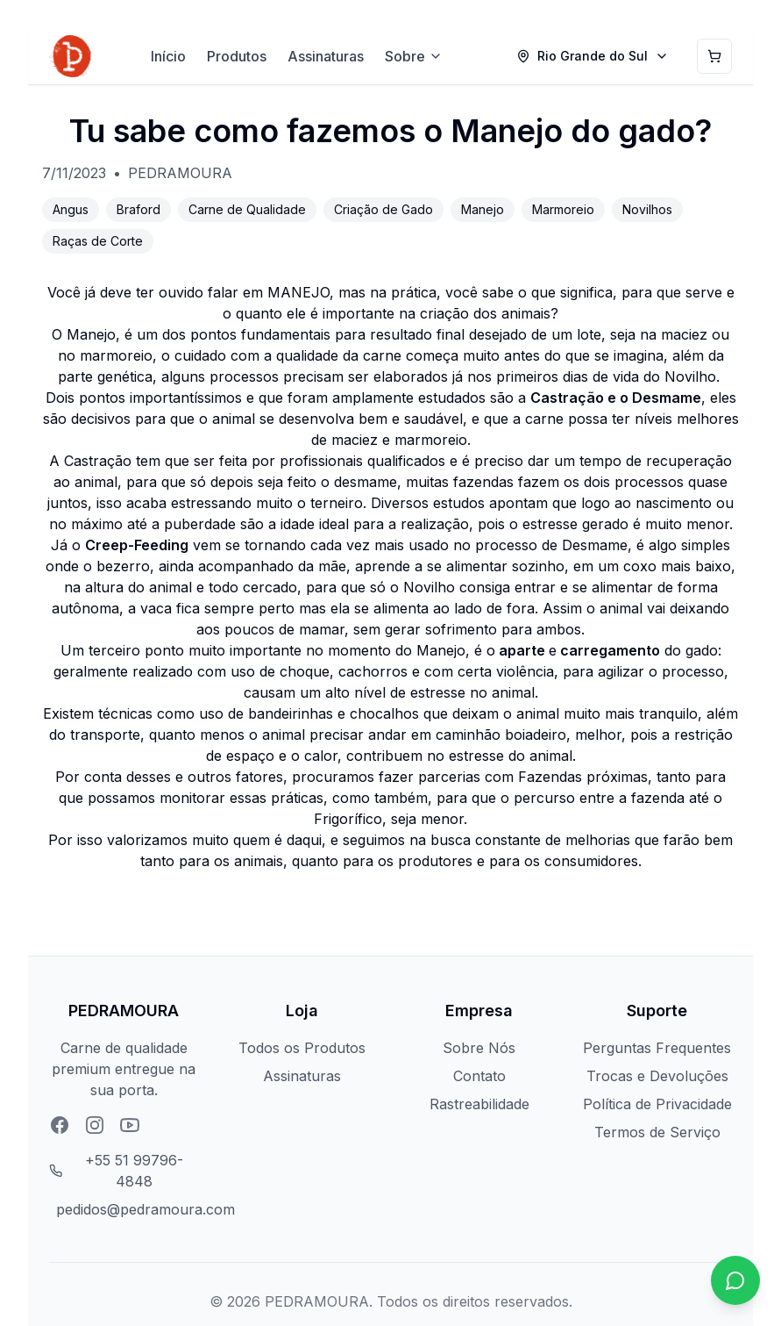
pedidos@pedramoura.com (145, 1209)
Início (168, 56)
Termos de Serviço (657, 1132)
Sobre (414, 56)
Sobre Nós (479, 1048)
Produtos (236, 56)
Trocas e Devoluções (657, 1076)
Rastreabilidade (479, 1104)
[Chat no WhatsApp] (735, 1280)
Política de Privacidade (657, 1104)
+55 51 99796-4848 (134, 1170)
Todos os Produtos (302, 1048)
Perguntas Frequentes (657, 1048)
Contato (479, 1076)
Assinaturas (326, 56)
